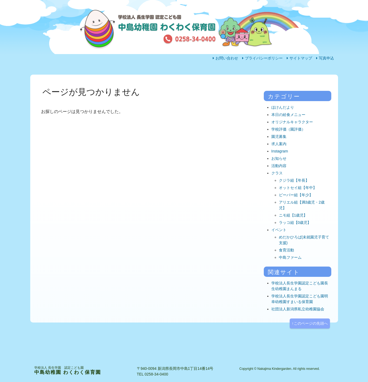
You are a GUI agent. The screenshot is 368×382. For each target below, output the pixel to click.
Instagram (279, 151)
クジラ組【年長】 (294, 180)
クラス (277, 173)
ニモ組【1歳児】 (293, 215)
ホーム (51, 85)
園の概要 (223, 85)
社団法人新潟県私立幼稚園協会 (297, 309)
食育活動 (286, 250)
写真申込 (326, 58)
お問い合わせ (226, 58)
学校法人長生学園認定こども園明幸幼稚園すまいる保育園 (299, 299)
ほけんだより (282, 107)
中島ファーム (290, 257)
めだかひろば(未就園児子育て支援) (304, 240)
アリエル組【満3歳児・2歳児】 (302, 205)
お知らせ (278, 158)
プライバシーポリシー (264, 58)
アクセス (280, 85)
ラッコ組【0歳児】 (295, 222)
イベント (278, 230)
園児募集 (278, 136)
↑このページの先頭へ (310, 323)
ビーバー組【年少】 (296, 195)
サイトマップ (300, 58)
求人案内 (278, 144)
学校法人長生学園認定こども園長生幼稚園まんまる (299, 286)
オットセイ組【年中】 (298, 187)
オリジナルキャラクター (292, 122)
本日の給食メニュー (288, 114)
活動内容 (166, 85)
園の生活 (110, 85)
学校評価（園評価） (288, 129)
